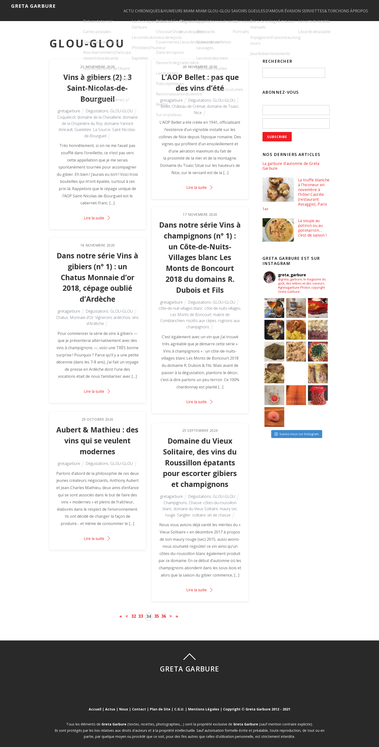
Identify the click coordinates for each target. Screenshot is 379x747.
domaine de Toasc (223, 101)
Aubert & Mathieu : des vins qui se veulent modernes (97, 435)
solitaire (199, 510)
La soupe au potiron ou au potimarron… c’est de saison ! (312, 224)
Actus (110, 703)
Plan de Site (160, 703)
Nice (198, 107)
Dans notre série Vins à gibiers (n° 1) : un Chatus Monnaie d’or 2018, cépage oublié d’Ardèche (97, 272)
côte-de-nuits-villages (222, 304)
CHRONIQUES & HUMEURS (128, 6)
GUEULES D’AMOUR (254, 6)
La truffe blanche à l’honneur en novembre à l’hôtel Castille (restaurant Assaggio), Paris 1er (293, 189)
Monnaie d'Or (82, 313)
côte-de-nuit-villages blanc (181, 304)
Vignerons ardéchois (113, 313)
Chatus (62, 313)
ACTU (93, 6)
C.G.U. (179, 703)
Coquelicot (66, 112)
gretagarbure (69, 106)
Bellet (165, 101)
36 (163, 610)
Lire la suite (94, 213)
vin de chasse (219, 510)
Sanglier (183, 510)
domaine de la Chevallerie (99, 112)
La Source (101, 124)
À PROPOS (361, 6)
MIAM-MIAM (169, 6)
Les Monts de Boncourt (190, 310)
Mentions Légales (204, 703)
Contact (139, 703)
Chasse (195, 498)
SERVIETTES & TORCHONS (322, 6)
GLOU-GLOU (197, 6)
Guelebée (82, 124)
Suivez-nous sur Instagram (297, 429)
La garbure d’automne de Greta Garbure (291, 160)
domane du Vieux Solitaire (196, 504)
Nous (123, 703)
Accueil (94, 703)
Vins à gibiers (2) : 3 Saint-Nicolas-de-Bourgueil (97, 82)
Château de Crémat (188, 101)
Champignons (175, 498)
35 (156, 610)
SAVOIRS (223, 6)
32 (133, 610)
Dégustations (97, 106)
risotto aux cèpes (201, 316)
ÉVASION (285, 6)
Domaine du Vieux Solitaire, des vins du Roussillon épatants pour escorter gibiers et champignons (200, 457)
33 (140, 610)
